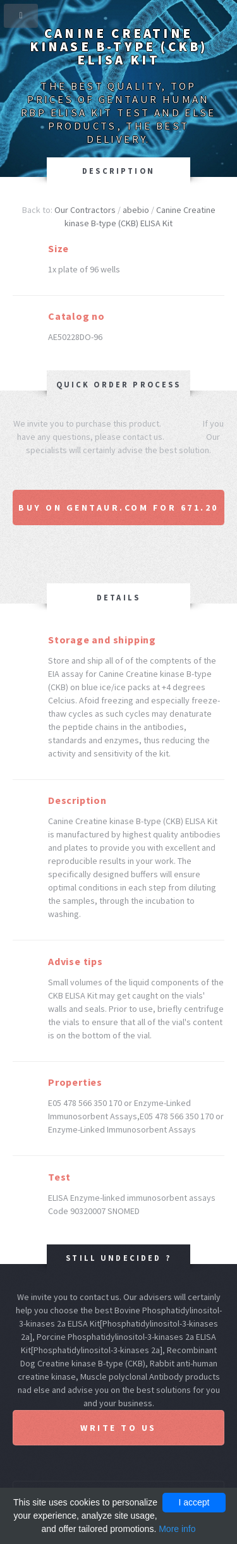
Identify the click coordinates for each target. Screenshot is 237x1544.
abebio (136, 210)
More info (177, 1529)
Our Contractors (85, 210)
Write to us (118, 1427)
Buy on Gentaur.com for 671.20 (118, 507)
